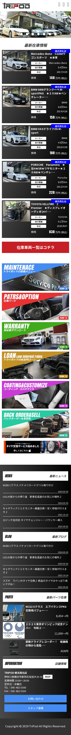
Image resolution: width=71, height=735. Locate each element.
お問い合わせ (36, 699)
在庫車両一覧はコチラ (36, 247)
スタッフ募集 (36, 708)
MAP (48, 676)
